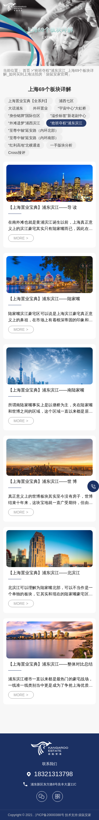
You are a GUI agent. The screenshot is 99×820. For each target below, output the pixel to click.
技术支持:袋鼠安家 (78, 815)
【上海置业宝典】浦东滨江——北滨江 (44, 573)
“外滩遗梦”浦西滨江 (24, 123)
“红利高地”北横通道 (24, 145)
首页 (26, 70)
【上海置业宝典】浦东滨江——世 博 (42, 481)
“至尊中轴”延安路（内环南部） (33, 138)
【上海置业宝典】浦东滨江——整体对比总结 (50, 664)
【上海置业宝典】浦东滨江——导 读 (42, 207)
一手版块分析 (61, 145)
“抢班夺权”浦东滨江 (66, 123)
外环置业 (40, 108)
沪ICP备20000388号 (49, 815)
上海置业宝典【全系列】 (28, 101)
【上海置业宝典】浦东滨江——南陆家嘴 (46, 390)
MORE (21, 238)
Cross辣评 (16, 152)
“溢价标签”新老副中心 (68, 115)
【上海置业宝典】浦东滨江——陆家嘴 (44, 298)
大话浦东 (15, 108)
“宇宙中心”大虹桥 (72, 108)
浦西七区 (66, 101)
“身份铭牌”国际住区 (24, 115)
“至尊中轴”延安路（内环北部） (33, 130)
